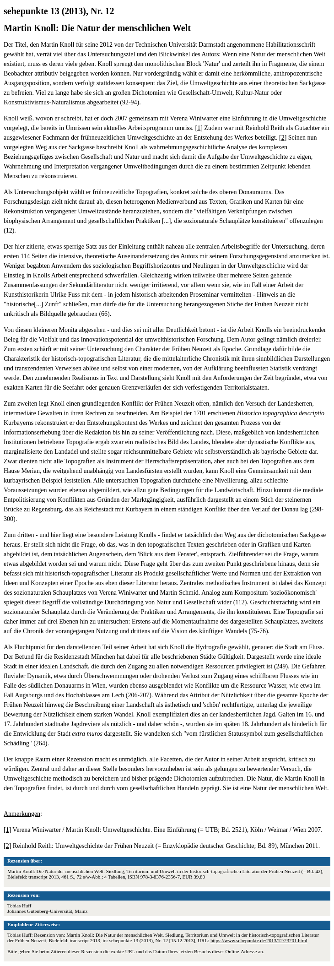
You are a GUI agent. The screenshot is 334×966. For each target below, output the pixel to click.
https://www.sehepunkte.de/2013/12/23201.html (258, 940)
